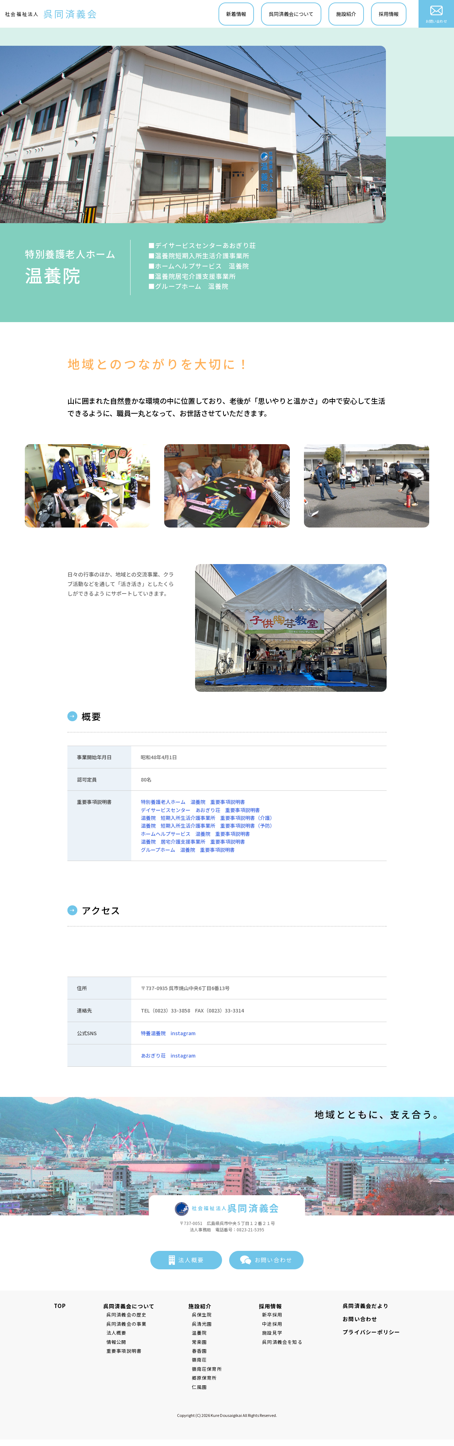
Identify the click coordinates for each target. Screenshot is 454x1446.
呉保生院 (205, 1316)
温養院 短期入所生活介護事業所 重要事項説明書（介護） (208, 819)
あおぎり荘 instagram (168, 1056)
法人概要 (191, 1261)
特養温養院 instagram (168, 1034)
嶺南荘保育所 (210, 1370)
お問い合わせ (436, 15)
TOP (57, 1307)
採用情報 (389, 14)
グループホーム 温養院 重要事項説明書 (188, 850)
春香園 (202, 1352)
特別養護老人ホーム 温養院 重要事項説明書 (193, 803)
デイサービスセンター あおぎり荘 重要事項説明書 (200, 811)
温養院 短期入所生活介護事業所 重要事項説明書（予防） (208, 826)
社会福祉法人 (52, 14)
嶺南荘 (202, 1361)
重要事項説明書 (120, 1352)
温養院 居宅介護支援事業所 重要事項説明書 (193, 842)
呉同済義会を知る (285, 1343)
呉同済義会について (291, 14)
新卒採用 (275, 1316)
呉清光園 (205, 1325)
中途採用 (275, 1325)
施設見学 (275, 1334)
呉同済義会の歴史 (123, 1316)
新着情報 (237, 14)
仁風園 (202, 1388)
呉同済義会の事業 (123, 1325)
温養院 (202, 1334)
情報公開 (113, 1343)
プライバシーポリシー (374, 1333)
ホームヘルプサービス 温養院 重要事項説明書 (195, 835)
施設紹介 (346, 14)
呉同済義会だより (369, 1307)
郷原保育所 (207, 1379)
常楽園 (202, 1343)
